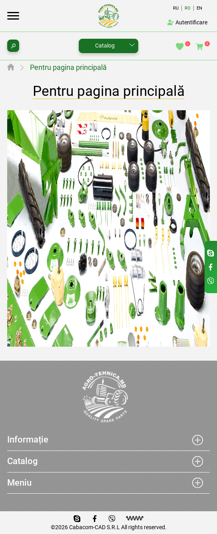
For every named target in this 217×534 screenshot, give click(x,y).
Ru (176, 8)
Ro (188, 8)
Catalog (105, 45)
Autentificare (187, 22)
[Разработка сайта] (134, 518)
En (199, 8)
